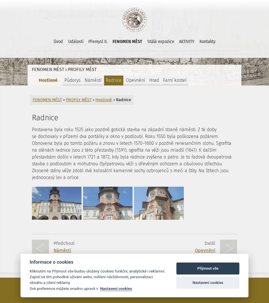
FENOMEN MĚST (127, 41)
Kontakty (207, 41)
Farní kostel (175, 80)
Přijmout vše (208, 268)
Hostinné (48, 80)
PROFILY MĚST (82, 69)
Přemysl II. (97, 41)
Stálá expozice (160, 41)
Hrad (154, 80)
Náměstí (93, 80)
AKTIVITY (186, 41)
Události (75, 41)
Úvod (58, 41)
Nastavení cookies (116, 288)
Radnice (114, 80)
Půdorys (72, 80)
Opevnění (135, 80)
